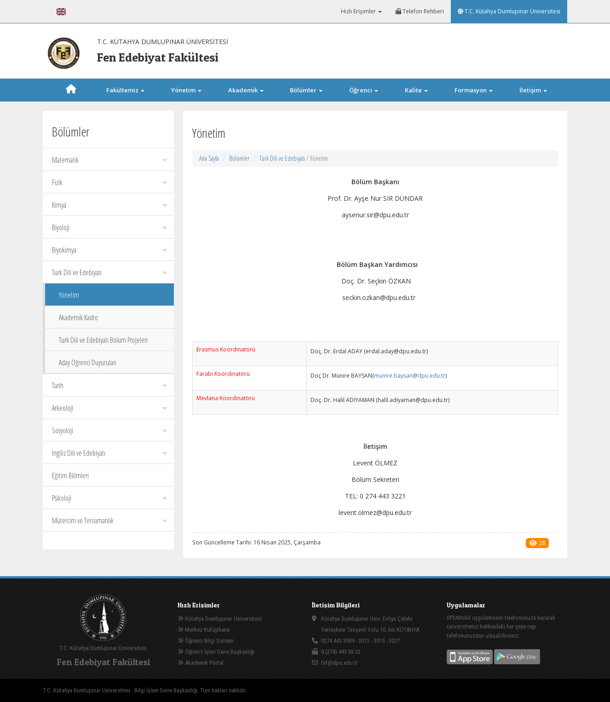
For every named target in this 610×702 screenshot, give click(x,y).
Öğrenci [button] (363, 90)
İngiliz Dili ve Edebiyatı (109, 453)
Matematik (109, 160)
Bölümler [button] (306, 90)
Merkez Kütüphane (204, 629)
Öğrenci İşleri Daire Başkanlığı (216, 651)
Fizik (109, 182)
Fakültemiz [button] (125, 90)
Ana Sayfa (209, 158)
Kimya (109, 205)
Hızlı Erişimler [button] (361, 11)
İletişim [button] (533, 90)
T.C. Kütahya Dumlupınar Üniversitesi (509, 11)
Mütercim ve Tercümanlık (109, 520)
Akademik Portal (201, 662)
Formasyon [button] (474, 90)
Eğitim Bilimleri (70, 475)
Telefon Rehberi (420, 11)
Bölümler (239, 158)
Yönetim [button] (186, 90)
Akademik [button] (246, 90)
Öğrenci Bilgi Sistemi (206, 640)
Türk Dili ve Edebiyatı (109, 272)
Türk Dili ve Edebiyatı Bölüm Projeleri (103, 340)
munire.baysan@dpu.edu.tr (409, 375)
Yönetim (69, 295)
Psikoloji (109, 498)
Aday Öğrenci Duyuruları (87, 362)
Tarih (109, 385)
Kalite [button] (416, 90)
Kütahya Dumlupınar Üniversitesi (220, 618)
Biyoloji (109, 227)
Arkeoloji (109, 408)
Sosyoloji (109, 430)
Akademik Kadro (78, 317)
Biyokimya (109, 250)
